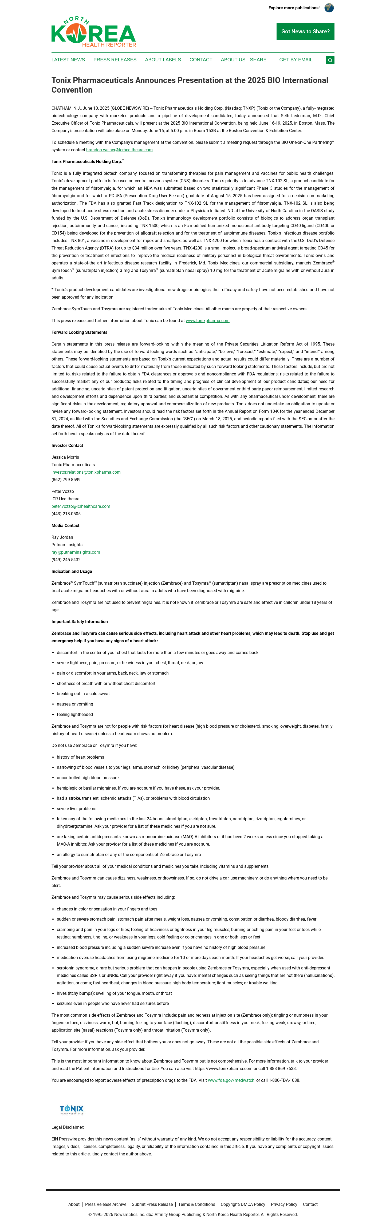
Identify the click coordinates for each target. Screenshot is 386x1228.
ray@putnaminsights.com (76, 552)
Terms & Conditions (196, 1204)
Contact (201, 59)
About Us (233, 59)
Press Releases (114, 59)
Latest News (68, 59)
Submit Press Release (152, 1204)
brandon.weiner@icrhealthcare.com (119, 149)
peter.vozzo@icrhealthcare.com (81, 506)
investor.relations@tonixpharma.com (86, 472)
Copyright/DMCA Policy (243, 1204)
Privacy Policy (284, 1204)
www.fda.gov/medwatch (231, 1080)
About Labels (163, 59)
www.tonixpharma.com (208, 320)
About (74, 1204)
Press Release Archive (105, 1204)
